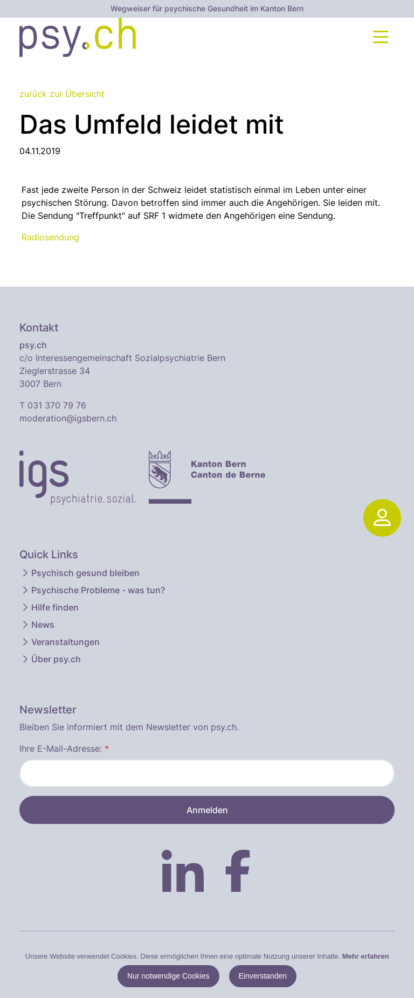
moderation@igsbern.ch (67, 418)
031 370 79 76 (56, 405)
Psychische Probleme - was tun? (92, 590)
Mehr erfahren (365, 956)
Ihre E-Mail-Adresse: (64, 748)
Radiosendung (50, 237)
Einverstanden (263, 976)
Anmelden (207, 810)
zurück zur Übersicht (62, 93)
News (37, 624)
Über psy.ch (50, 659)
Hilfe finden (49, 607)
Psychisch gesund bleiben (80, 572)
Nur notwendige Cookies (168, 976)
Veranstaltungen (60, 641)
